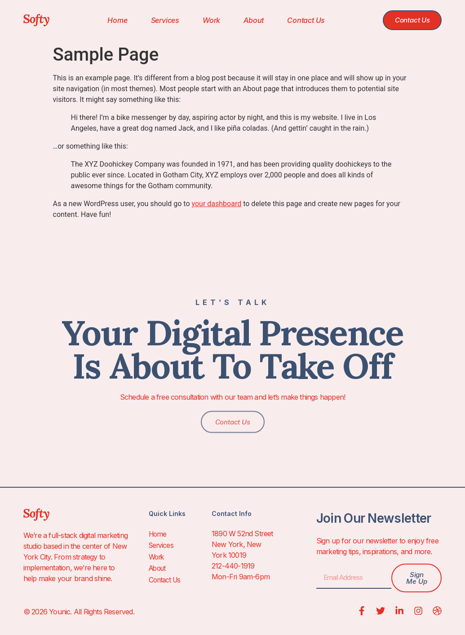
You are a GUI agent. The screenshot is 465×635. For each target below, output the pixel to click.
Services (161, 20)
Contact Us (302, 20)
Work (207, 20)
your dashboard (217, 203)
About (250, 20)
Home (114, 20)
